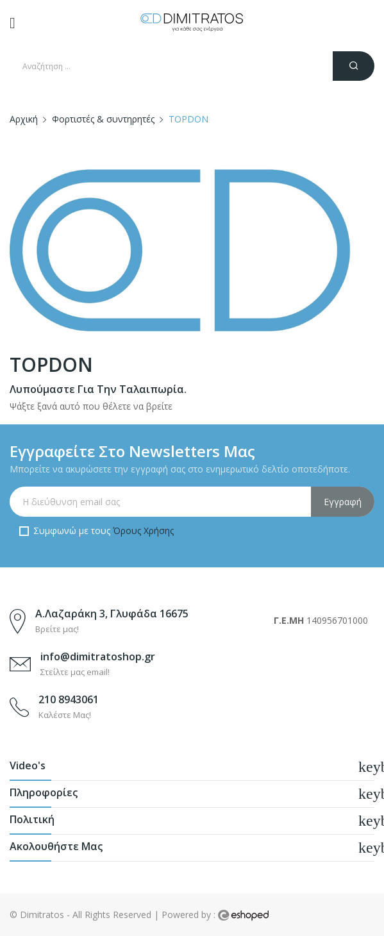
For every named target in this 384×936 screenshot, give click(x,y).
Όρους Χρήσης (143, 530)
